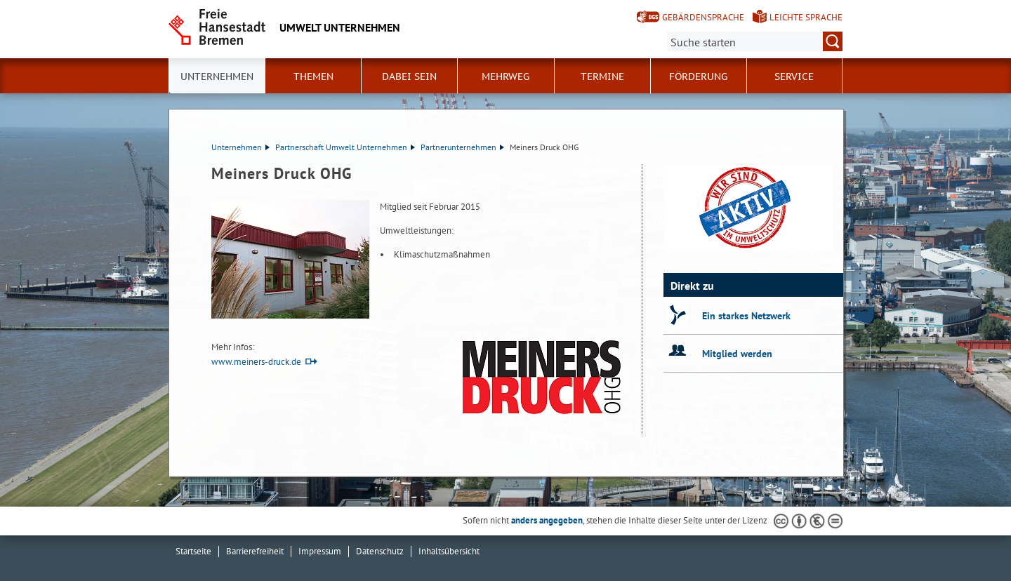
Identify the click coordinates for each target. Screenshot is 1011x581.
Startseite (193, 551)
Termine (602, 76)
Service (794, 76)
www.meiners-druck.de (256, 362)
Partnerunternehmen (462, 147)
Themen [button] (313, 76)
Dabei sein (409, 76)
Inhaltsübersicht (449, 551)
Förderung (698, 76)
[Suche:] (754, 41)
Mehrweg (505, 76)
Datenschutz (380, 551)
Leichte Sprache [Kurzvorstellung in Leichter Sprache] (805, 17)
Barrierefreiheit (255, 551)
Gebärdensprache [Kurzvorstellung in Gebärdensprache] (703, 17)
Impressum (319, 551)
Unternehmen (240, 147)
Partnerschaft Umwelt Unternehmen (345, 147)
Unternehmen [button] (216, 76)
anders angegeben (547, 520)
